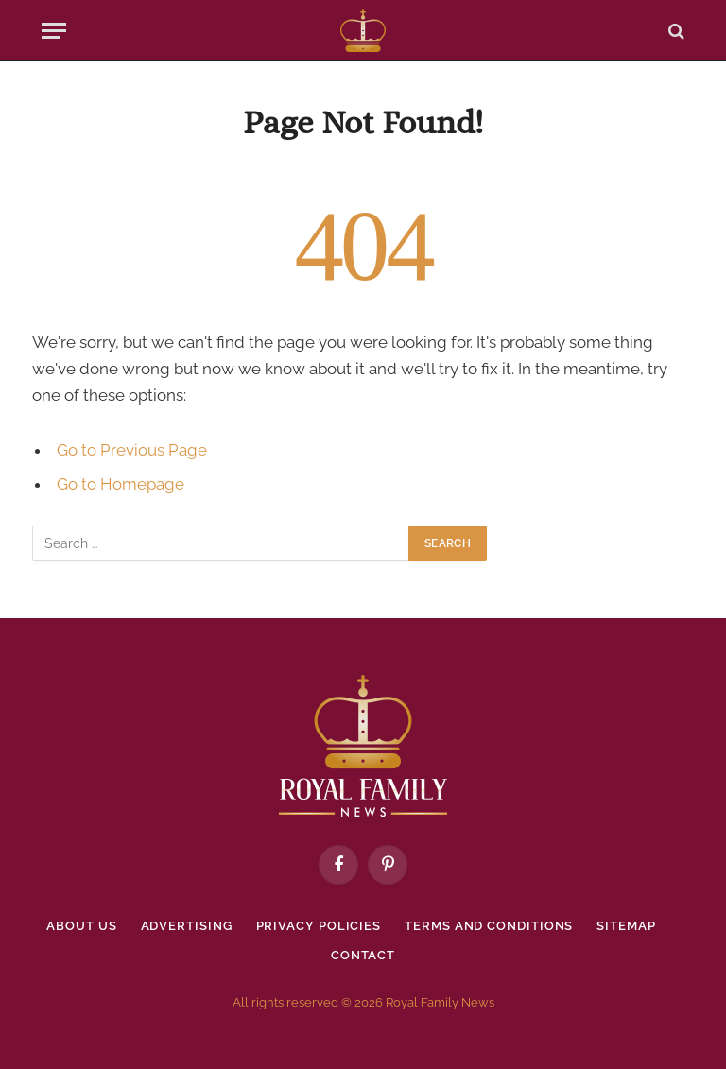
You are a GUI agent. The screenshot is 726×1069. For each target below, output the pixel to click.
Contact (363, 955)
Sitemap (625, 926)
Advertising (187, 926)
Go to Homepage (120, 483)
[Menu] (54, 30)
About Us (81, 926)
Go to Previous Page (132, 449)
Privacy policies (319, 926)
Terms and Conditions (489, 926)
